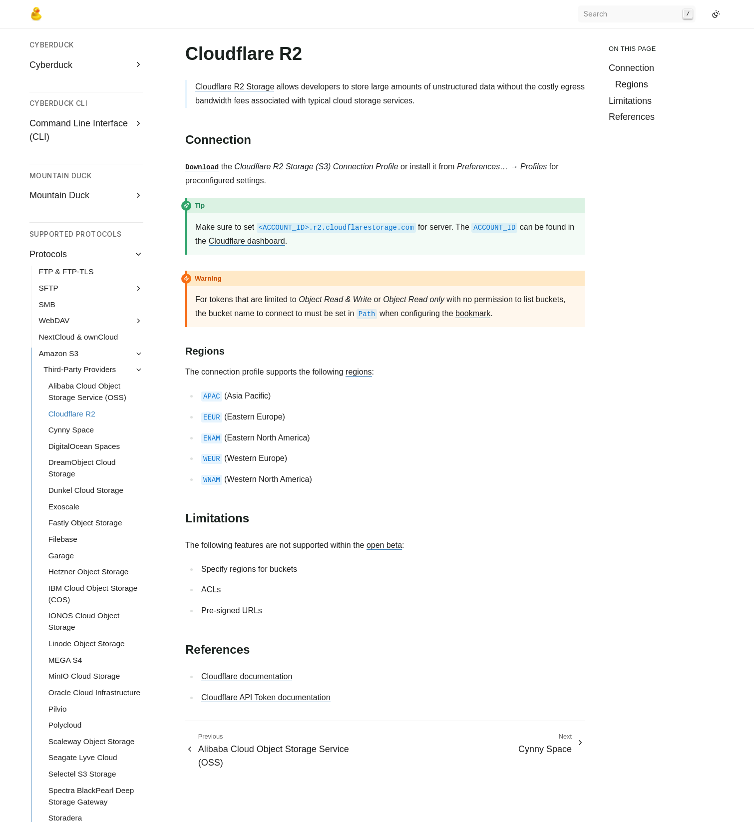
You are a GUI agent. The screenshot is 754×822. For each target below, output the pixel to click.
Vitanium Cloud (74, 658)
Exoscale (63, 287)
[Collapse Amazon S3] (138, 134)
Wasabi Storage (75, 675)
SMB (47, 84)
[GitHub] (704, 14)
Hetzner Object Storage (88, 352)
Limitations (630, 101)
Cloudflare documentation (246, 676)
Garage (61, 336)
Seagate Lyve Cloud (82, 537)
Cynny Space (71, 210)
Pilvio (57, 489)
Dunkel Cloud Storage (85, 270)
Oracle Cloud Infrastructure (94, 472)
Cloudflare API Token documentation (266, 697)
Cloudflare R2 (71, 194)
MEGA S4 (65, 440)
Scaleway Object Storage (91, 521)
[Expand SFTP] (138, 68)
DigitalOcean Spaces (84, 226)
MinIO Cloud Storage (84, 456)
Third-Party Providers (79, 149)
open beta (384, 545)
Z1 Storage (67, 691)
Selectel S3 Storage (82, 554)
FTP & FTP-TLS (66, 51)
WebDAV (54, 100)
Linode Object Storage (86, 423)
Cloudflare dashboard (247, 241)
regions (359, 372)
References (632, 117)
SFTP (48, 68)
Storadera (65, 598)
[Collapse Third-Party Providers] (138, 150)
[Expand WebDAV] (138, 101)
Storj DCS (65, 614)
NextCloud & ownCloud (78, 117)
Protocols (48, 34)
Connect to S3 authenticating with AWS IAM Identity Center (92, 719)
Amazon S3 (58, 133)
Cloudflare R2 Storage (234, 86)
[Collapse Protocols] (138, 34)
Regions (631, 84)
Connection (631, 68)
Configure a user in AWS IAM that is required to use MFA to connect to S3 (93, 758)
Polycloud (65, 505)
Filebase (62, 319)
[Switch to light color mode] (716, 14)
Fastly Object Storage (85, 303)
